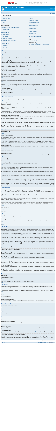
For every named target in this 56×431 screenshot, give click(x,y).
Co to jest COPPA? (3, 22)
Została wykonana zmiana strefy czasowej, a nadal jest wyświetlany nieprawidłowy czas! (10, 27)
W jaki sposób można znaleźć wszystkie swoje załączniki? (35, 40)
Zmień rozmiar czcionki (54, 12)
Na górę (3, 54)
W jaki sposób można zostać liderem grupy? (33, 20)
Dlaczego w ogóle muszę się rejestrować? (5, 18)
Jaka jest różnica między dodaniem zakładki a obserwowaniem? (35, 36)
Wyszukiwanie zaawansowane (51, 8)
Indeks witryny (3, 12)
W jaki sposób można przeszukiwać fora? (33, 31)
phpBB (27, 342)
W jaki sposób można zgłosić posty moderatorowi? (6, 38)
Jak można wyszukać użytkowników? (32, 33)
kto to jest (7, 334)
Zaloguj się (53, 13)
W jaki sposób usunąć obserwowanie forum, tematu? (34, 37)
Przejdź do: (41, 339)
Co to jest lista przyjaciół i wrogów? (32, 28)
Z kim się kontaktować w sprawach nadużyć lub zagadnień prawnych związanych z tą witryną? (39, 44)
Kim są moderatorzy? (31, 18)
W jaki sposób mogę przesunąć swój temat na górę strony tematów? (8, 40)
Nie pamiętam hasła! (3, 20)
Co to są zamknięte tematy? (4, 47)
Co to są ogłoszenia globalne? (4, 45)
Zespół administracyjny (40, 341)
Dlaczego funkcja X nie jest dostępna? (33, 43)
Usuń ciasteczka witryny (45, 341)
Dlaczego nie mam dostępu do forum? (5, 36)
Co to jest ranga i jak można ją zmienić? (5, 29)
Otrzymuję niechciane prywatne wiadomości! (33, 25)
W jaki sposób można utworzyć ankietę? (5, 34)
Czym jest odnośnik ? (34, 22)
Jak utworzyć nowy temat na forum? (5, 32)
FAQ (50, 13)
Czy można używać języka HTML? (5, 43)
